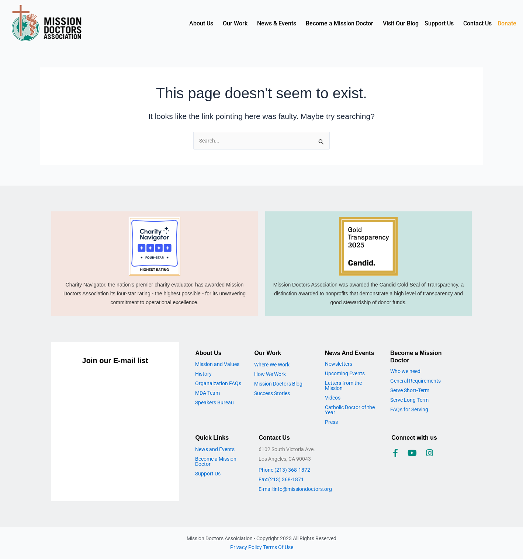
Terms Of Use (278, 547)
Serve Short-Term (409, 390)
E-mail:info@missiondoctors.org (295, 489)
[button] (203, 23)
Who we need (405, 371)
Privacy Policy (246, 547)
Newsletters (338, 364)
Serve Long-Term (409, 400)
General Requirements (415, 381)
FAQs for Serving (409, 409)
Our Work (235, 23)
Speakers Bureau (214, 402)
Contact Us (477, 23)
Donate (507, 23)
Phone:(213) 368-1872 (284, 470)
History (203, 374)
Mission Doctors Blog (278, 384)
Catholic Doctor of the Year (350, 409)
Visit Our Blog (401, 23)
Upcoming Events (345, 373)
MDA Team (207, 393)
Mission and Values (217, 364)
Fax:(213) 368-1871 (281, 479)
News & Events (276, 23)
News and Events (215, 449)
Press (331, 422)
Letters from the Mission (343, 385)
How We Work (270, 374)
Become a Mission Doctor (339, 23)
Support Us (439, 23)
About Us (201, 23)
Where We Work (272, 365)
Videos (332, 398)
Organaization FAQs (218, 383)
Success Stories (272, 393)
